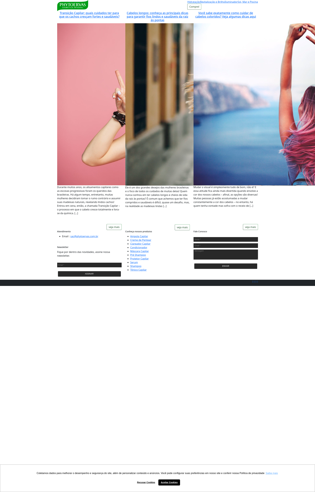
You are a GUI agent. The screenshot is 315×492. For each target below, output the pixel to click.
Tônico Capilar (138, 270)
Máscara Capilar (139, 251)
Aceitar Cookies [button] (169, 482)
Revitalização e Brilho (212, 2)
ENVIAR (225, 266)
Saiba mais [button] (272, 473)
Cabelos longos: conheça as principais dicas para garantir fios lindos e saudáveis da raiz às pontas (157, 16)
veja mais (114, 227)
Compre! (194, 6)
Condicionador (138, 247)
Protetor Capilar (139, 258)
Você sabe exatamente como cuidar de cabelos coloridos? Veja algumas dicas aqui (225, 15)
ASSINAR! (89, 274)
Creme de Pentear (140, 240)
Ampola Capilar (139, 236)
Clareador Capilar (140, 243)
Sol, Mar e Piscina (248, 2)
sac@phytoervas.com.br (84, 236)
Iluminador (231, 2)
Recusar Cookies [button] (146, 482)
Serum (134, 262)
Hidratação (193, 2)
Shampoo (135, 266)
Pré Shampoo (138, 255)
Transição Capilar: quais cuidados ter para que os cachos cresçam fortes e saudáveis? (89, 15)
